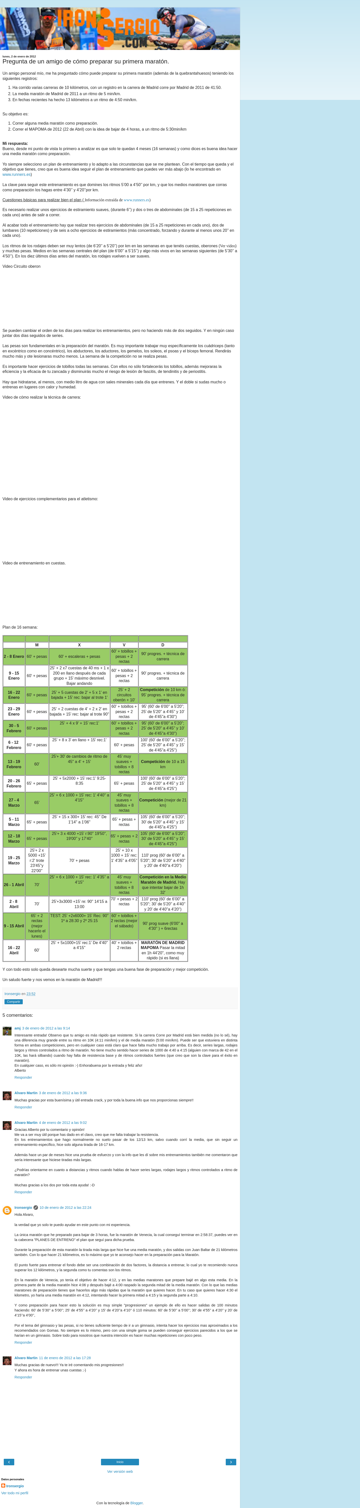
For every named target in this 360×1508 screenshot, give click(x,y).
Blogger (136, 1503)
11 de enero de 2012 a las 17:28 (65, 1358)
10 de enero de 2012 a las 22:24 (65, 1208)
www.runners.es (16, 174)
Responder (23, 1077)
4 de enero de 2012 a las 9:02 (63, 1123)
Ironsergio (23, 1208)
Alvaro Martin (26, 1093)
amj (17, 1028)
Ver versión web (120, 1472)
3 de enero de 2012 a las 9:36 (63, 1093)
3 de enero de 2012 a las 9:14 (46, 1028)
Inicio (120, 1462)
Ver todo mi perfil (14, 1493)
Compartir (13, 1002)
